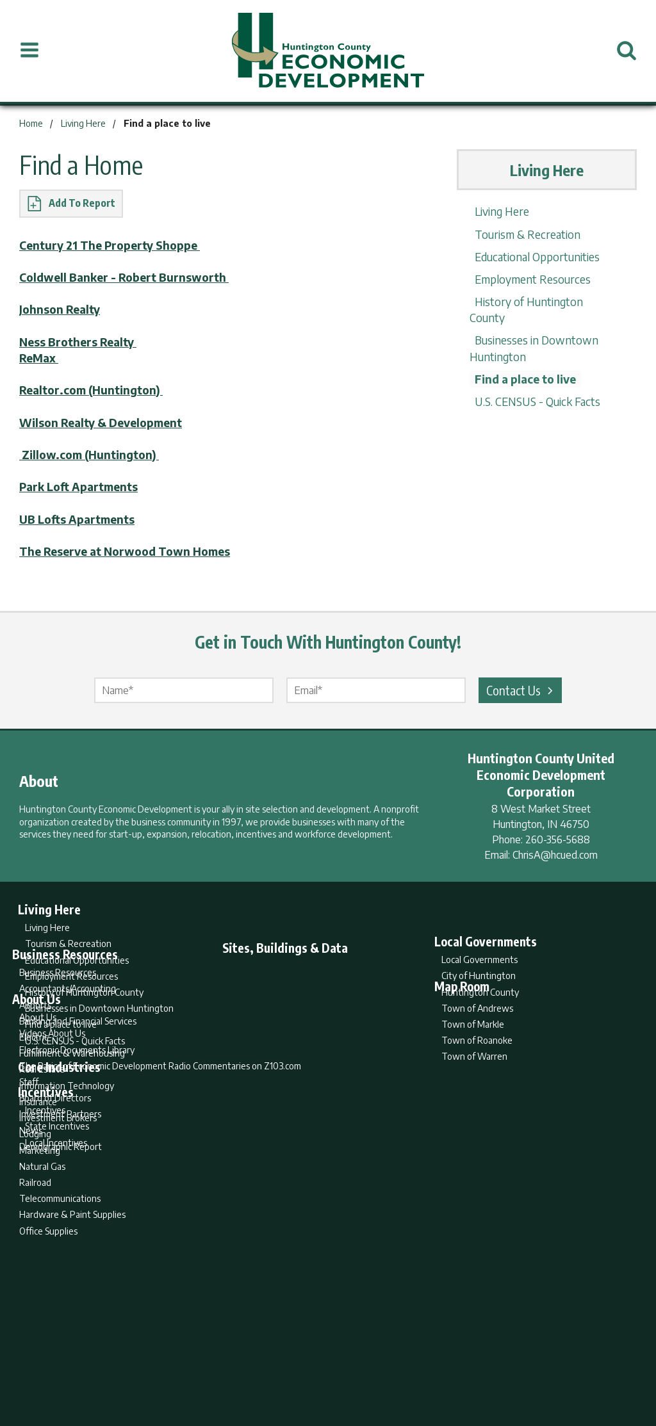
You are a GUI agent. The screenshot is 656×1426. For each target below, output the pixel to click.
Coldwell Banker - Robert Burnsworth (128, 277)
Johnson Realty (61, 309)
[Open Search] (626, 50)
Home (221, 1365)
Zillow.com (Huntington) (92, 454)
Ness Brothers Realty (81, 341)
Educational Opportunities (536, 256)
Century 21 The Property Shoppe (114, 245)
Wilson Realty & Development (106, 422)
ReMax (40, 357)
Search (262, 1365)
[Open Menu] (29, 50)
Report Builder (322, 1365)
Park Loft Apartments (82, 486)
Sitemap (431, 1365)
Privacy (384, 1365)
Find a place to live (524, 362)
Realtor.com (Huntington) (94, 389)
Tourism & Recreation (525, 234)
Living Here (498, 211)
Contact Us (521, 690)
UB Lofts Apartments (79, 519)
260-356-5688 (557, 839)
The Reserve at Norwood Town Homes (131, 551)
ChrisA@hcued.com (555, 854)
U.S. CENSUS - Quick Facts (536, 385)
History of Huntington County (546, 301)
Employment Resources (530, 278)
